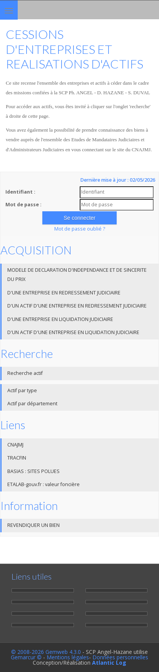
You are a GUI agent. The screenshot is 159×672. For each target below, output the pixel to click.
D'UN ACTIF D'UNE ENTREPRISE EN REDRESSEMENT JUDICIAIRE (77, 306)
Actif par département (32, 403)
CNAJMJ (15, 444)
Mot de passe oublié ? (79, 229)
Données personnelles (120, 657)
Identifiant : (20, 192)
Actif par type (22, 390)
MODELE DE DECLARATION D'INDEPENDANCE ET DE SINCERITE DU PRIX (77, 275)
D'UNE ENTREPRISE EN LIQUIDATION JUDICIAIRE (60, 319)
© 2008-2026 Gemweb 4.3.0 (46, 651)
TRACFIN (16, 458)
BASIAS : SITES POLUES (33, 471)
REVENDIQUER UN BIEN (33, 525)
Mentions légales (68, 657)
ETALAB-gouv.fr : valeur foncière (43, 484)
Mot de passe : (23, 204)
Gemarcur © (26, 657)
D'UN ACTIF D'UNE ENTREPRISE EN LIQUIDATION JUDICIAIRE (73, 332)
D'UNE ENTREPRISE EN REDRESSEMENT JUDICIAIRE (64, 292)
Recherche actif (25, 373)
